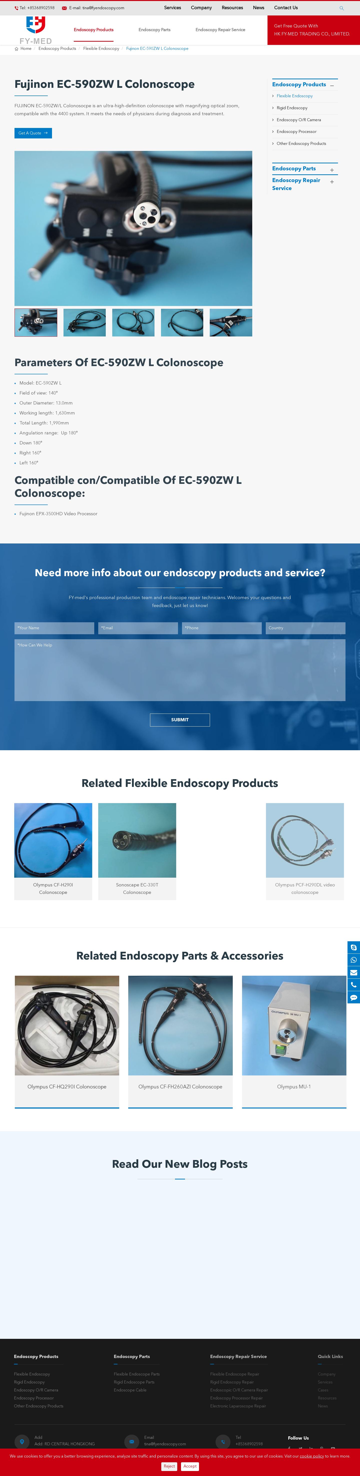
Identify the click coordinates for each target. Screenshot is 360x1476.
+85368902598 (40, 8)
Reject (169, 1467)
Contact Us (286, 8)
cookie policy (312, 1457)
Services (172, 8)
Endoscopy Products (94, 30)
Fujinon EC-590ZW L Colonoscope (157, 49)
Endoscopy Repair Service (220, 30)
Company (201, 8)
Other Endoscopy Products (301, 144)
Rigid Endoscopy (292, 108)
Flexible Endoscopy (101, 49)
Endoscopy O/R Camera (299, 120)
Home (26, 49)
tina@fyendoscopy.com (103, 8)
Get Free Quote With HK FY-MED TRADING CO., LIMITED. (312, 30)
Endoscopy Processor (296, 132)
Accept (190, 1467)
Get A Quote (33, 133)
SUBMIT (179, 720)
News (258, 8)
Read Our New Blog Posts (180, 1165)
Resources (232, 8)
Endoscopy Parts (154, 30)
